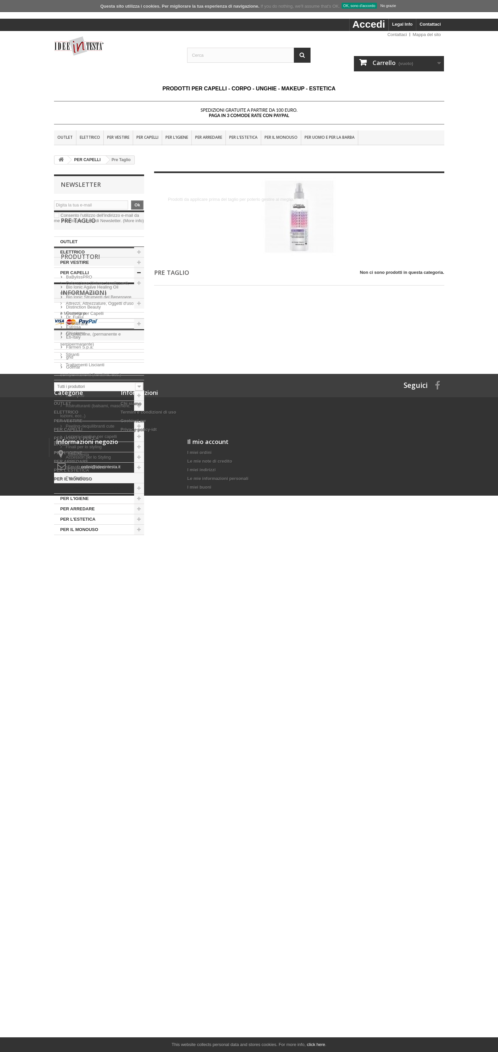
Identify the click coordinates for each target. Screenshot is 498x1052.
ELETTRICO (90, 137)
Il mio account (207, 964)
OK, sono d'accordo (359, 6)
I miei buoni (199, 1009)
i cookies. (150, 6)
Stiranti (72, 377)
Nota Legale (77, 757)
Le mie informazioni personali (217, 1001)
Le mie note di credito (209, 983)
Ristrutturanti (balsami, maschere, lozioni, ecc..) (95, 433)
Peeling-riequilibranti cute (90, 449)
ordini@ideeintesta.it (100, 989)
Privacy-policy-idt (139, 887)
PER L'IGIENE (176, 137)
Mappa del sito (427, 34)
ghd (69, 675)
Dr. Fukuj (74, 635)
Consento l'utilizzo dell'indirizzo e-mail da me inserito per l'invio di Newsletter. (99, 218)
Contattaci (430, 24)
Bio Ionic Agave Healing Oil (91, 605)
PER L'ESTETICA (243, 137)
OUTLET (65, 137)
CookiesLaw (133, 878)
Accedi (368, 24)
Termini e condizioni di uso (148, 870)
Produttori (80, 578)
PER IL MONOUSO (281, 137)
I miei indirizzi (201, 992)
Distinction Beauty (83, 625)
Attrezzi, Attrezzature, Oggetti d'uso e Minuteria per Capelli (97, 331)
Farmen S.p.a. (79, 665)
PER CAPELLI (147, 137)
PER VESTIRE (118, 137)
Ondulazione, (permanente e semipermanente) (90, 362)
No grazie (388, 6)
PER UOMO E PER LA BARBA (330, 137)
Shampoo (75, 418)
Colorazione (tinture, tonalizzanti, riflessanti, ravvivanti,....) (94, 311)
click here (316, 1044)
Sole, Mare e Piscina (85, 490)
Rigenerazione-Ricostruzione (93, 408)
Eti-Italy (73, 655)
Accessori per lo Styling (88, 480)
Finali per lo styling (84, 469)
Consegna (75, 747)
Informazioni (83, 730)
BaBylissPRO (78, 595)
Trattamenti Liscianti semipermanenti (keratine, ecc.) (90, 392)
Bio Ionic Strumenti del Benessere (98, 615)
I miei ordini (199, 975)
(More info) (133, 220)
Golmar (72, 685)
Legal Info (402, 24)
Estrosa (73, 645)
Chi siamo (75, 767)
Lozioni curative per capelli (91, 459)
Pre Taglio (75, 500)
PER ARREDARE (208, 137)
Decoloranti (77, 346)
